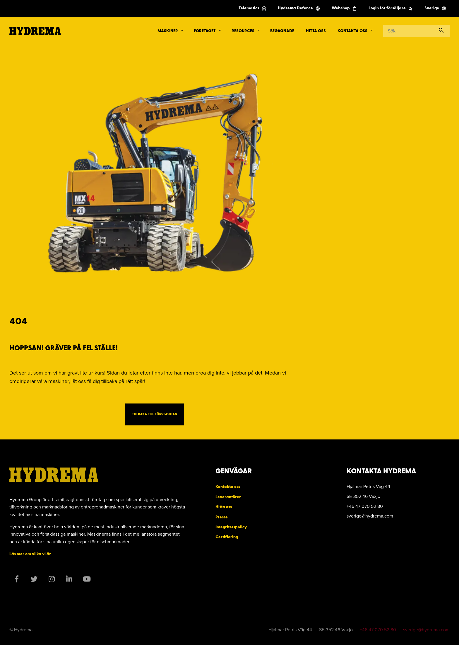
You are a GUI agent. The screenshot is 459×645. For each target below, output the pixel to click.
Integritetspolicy (231, 527)
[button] (182, 31)
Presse (221, 517)
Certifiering (226, 537)
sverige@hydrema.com (426, 629)
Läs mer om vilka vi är (30, 554)
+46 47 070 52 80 (378, 629)
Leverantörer (228, 497)
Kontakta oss (227, 487)
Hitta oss (223, 507)
